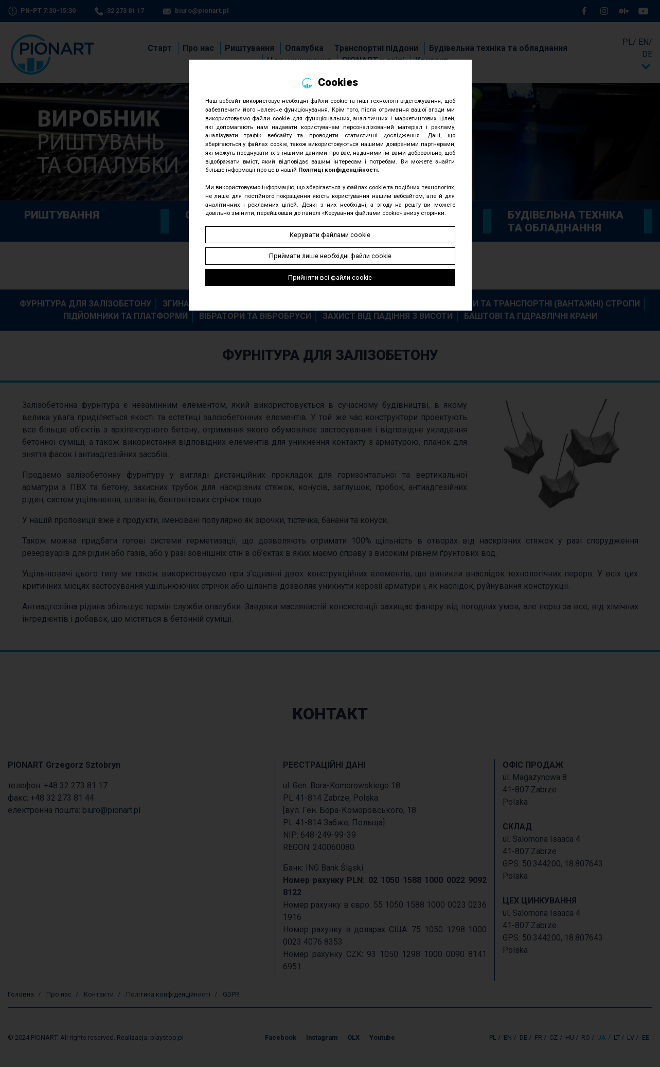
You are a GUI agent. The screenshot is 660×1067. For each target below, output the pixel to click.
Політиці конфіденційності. (338, 170)
